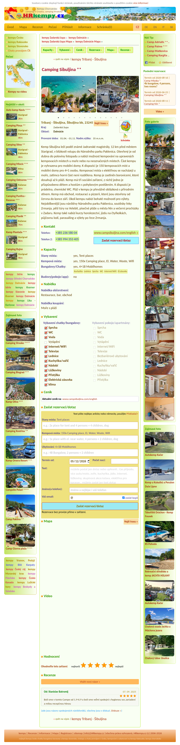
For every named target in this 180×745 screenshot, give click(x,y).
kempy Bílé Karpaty (20, 564)
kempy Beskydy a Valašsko (20, 589)
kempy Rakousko (18, 42)
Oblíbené (167, 62)
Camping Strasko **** (18, 343)
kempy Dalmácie (15, 283)
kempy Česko (15, 37)
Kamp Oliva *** (14, 401)
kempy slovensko (69, 739)
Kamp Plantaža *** (16, 232)
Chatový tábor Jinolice (157, 658)
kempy (31, 274)
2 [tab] (63, 118)
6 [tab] (84, 118)
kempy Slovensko (18, 46)
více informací (140, 3)
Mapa (23, 27)
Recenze (38, 27)
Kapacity (47, 50)
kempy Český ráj (15, 569)
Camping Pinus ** (15, 125)
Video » (160, 111)
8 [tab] (95, 118)
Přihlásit (67, 27)
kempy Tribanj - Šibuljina (89, 59)
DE (146, 27)
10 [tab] (106, 118)
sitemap (78, 733)
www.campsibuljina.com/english (115, 233)
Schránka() (104, 27)
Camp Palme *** (157, 46)
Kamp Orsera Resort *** (19, 460)
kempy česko (31, 739)
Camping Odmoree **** (19, 180)
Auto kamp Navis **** (18, 110)
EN (155, 27)
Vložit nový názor (90, 682)
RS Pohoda (151, 544)
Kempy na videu (17, 91)
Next (136, 96)
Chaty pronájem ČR (19, 50)
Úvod (10, 27)
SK (171, 27)
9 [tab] (100, 118)
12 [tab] (116, 118)
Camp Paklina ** (15, 519)
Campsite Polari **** (17, 489)
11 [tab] (111, 118)
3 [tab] (69, 118)
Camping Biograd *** (17, 372)
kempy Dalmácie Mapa (88, 41)
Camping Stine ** (15, 144)
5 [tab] (79, 118)
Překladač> (132, 414)
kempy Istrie (14, 274)
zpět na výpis (62, 59)
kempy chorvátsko (153, 739)
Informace (84, 27)
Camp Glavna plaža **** (19, 548)
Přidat (152, 62)
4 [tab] (74, 118)
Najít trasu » (101, 123)
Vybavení (64, 50)
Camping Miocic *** (17, 164)
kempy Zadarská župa (53, 37)
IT (163, 27)
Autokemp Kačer (154, 455)
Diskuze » (116, 711)
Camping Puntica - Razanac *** (16, 198)
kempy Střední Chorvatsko (20, 278)
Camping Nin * (152, 82)
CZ (137, 27)
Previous (43, 96)
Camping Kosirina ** (17, 431)
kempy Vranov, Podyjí (20, 560)
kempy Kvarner (25, 287)
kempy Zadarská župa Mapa (57, 41)
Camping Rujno (14, 249)
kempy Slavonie (15, 291)
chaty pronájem (93, 739)
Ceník (79, 50)
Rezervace (94, 50)
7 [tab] (90, 118)
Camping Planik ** (16, 216)
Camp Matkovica (157, 51)
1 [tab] (58, 118)
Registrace (66, 733)
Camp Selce (150, 102)
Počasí (53, 27)
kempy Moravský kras (20, 571)
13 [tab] (121, 118)
